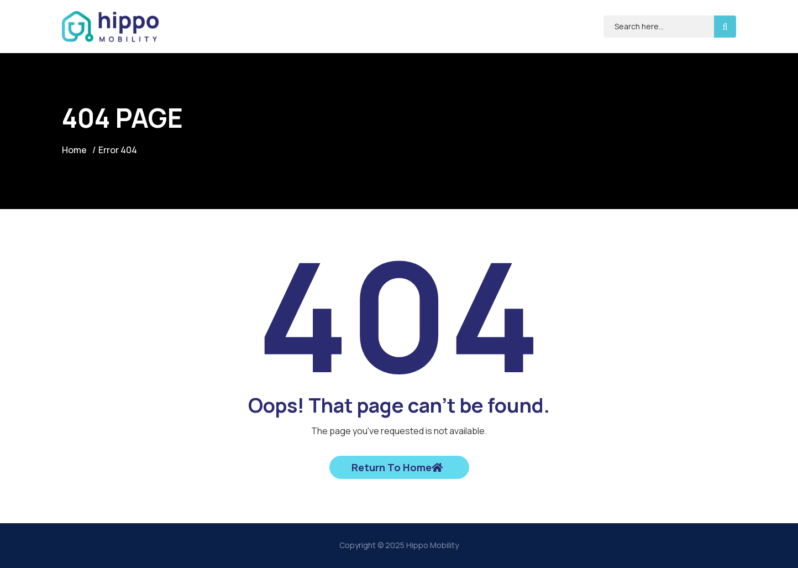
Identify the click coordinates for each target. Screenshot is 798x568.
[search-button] (725, 26)
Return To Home (397, 467)
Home (74, 150)
